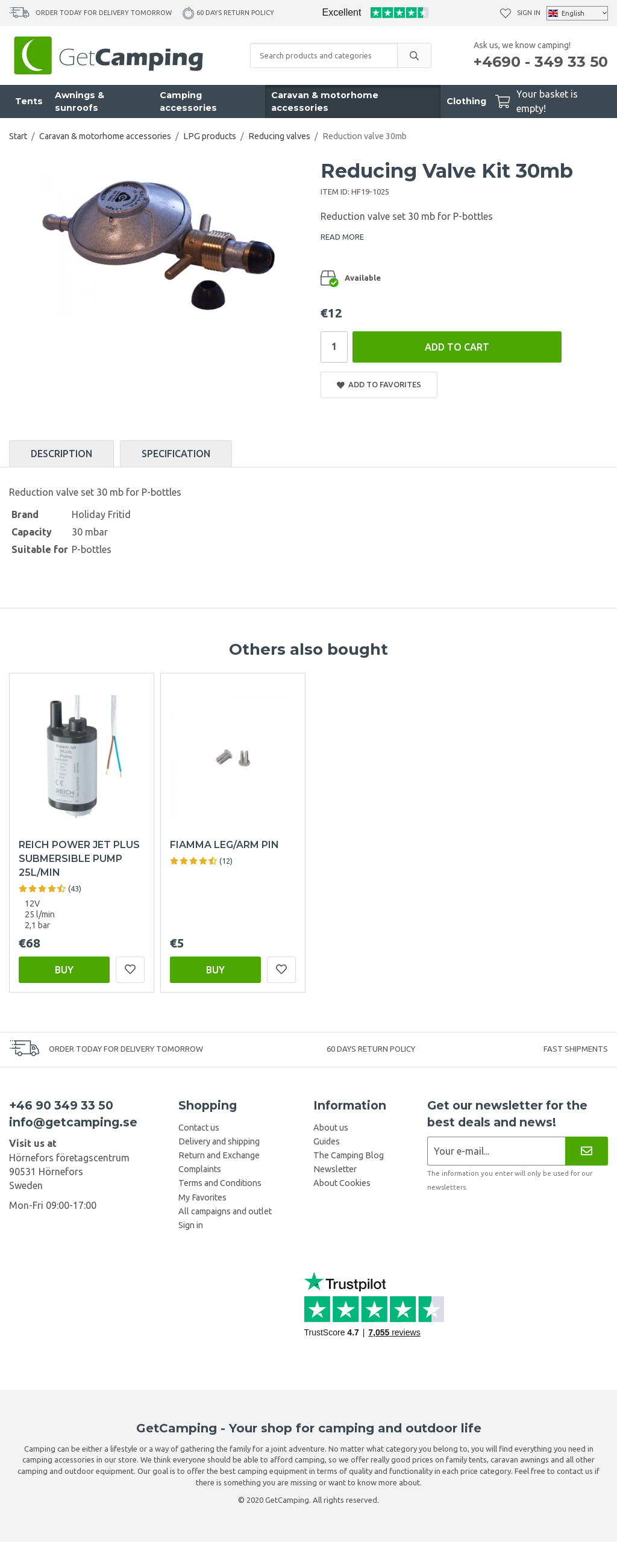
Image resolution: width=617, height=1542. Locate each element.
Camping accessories (188, 101)
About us (330, 1127)
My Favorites (202, 1197)
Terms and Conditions (220, 1183)
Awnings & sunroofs (79, 101)
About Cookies (342, 1183)
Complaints (199, 1169)
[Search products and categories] (324, 55)
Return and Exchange (219, 1155)
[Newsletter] (586, 1151)
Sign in (528, 12)
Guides (326, 1141)
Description (61, 453)
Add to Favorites (379, 384)
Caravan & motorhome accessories (324, 101)
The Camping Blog (348, 1155)
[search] (414, 55)
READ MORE (342, 237)
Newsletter (335, 1169)
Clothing (466, 101)
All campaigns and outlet (225, 1211)
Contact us (198, 1127)
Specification (176, 453)
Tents (29, 101)
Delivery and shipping (219, 1141)
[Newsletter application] (496, 1151)
